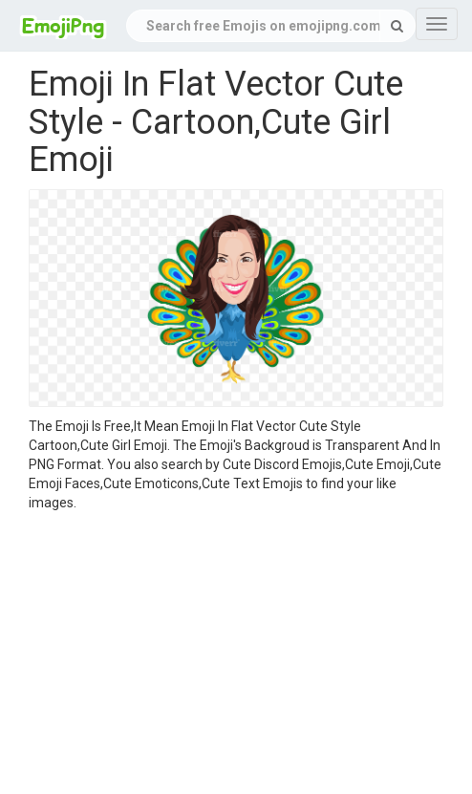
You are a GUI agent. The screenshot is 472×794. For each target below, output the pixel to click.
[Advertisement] (236, 655)
